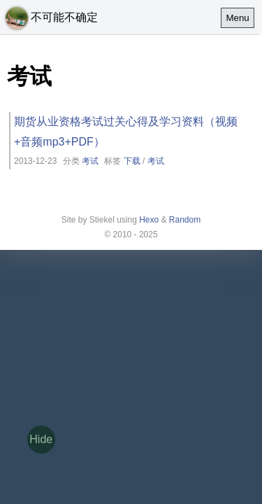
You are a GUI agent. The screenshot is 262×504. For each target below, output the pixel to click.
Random (185, 220)
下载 (132, 161)
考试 (90, 161)
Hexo (149, 220)
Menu (237, 18)
